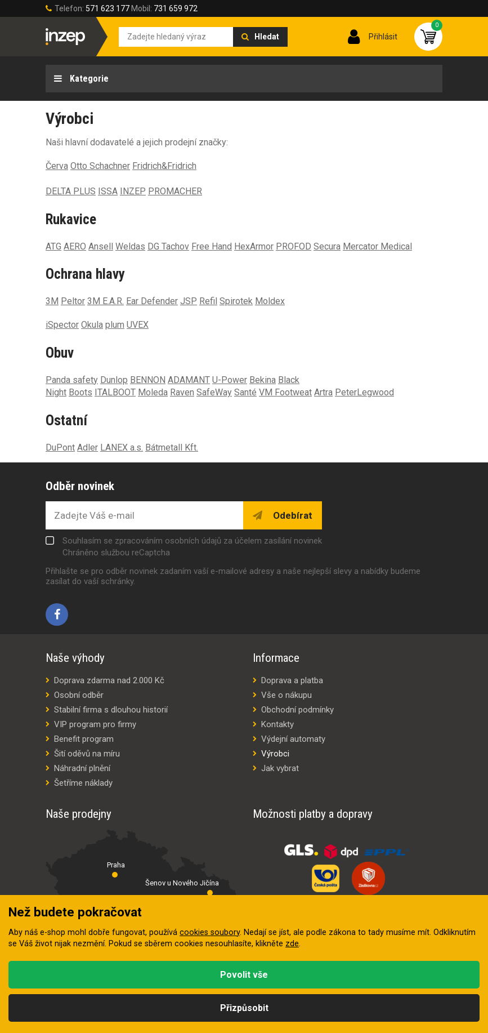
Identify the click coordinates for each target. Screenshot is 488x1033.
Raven (182, 392)
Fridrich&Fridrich (164, 166)
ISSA (108, 191)
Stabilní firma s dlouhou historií (111, 710)
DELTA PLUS (71, 191)
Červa (57, 166)
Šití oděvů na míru (87, 754)
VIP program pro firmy (95, 724)
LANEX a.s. (121, 447)
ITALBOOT (115, 392)
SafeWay (214, 392)
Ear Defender (152, 301)
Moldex (270, 301)
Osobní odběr (79, 695)
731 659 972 (176, 8)
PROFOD (293, 246)
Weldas (130, 246)
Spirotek (236, 301)
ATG (53, 246)
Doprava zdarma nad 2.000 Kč (109, 680)
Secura (327, 246)
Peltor (73, 301)
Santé (245, 392)
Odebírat (291, 515)
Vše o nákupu (286, 695)
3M (52, 301)
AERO (75, 246)
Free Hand (211, 246)
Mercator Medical (377, 246)
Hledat (266, 36)
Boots (80, 392)
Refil (208, 301)
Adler (87, 447)
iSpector (62, 324)
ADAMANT (189, 380)
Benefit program (84, 739)
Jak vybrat (280, 768)
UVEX (138, 324)
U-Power (229, 380)
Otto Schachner (100, 166)
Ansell (100, 246)
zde (292, 944)
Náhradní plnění (82, 768)
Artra (323, 392)
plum (114, 324)
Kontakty (277, 724)
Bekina (262, 380)
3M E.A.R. (105, 301)
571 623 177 (107, 8)
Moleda (153, 392)
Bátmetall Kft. (171, 447)
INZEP (133, 191)
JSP (188, 301)
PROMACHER (175, 191)
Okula (92, 324)
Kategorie (88, 78)
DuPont (60, 447)
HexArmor (254, 246)
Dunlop (114, 380)
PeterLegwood (364, 392)
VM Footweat (285, 392)
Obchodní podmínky (297, 710)
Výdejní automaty (293, 739)
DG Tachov (168, 246)
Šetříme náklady (83, 783)
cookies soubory (210, 932)
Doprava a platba (292, 680)
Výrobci (275, 754)
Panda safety (72, 380)
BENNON (147, 380)
